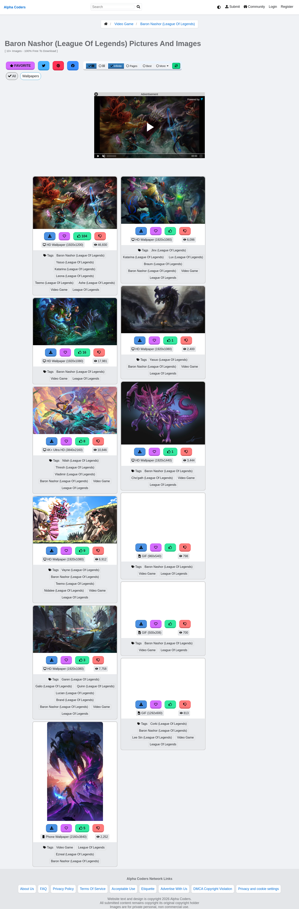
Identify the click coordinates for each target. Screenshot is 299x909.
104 (82, 236)
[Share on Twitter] (43, 65)
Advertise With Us (174, 889)
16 (82, 352)
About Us (27, 889)
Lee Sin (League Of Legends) (152, 737)
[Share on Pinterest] (58, 65)
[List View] (101, 66)
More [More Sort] (162, 66)
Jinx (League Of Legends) (168, 250)
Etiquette (147, 889)
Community (254, 7)
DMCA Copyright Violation (212, 889)
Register (287, 7)
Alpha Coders (15, 7)
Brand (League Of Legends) (75, 700)
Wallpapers (30, 76)
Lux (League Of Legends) (186, 257)
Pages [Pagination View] (131, 66)
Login (273, 7)
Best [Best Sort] (147, 66)
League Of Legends (86, 289)
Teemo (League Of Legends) (54, 282)
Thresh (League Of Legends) (74, 467)
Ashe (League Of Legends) (97, 282)
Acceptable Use (123, 889)
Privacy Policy (63, 889)
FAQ (43, 889)
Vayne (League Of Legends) (80, 570)
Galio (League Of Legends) (53, 686)
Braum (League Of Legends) (163, 264)
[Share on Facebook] (73, 65)
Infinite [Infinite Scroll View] (116, 66)
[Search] (138, 6)
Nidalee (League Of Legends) (64, 590)
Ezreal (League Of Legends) (75, 854)
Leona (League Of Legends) (75, 276)
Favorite (20, 66)
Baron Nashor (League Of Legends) (167, 24)
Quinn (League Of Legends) (95, 686)
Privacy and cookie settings (258, 889)
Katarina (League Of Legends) (75, 269)
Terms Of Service (93, 889)
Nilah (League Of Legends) (80, 460)
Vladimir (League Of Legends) (75, 474)
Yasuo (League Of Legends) (75, 262)
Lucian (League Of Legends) (75, 693)
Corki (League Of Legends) (168, 723)
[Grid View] (91, 66)
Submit (232, 7)
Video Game (123, 24)
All (12, 76)
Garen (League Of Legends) (80, 679)
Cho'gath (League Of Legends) (152, 478)
